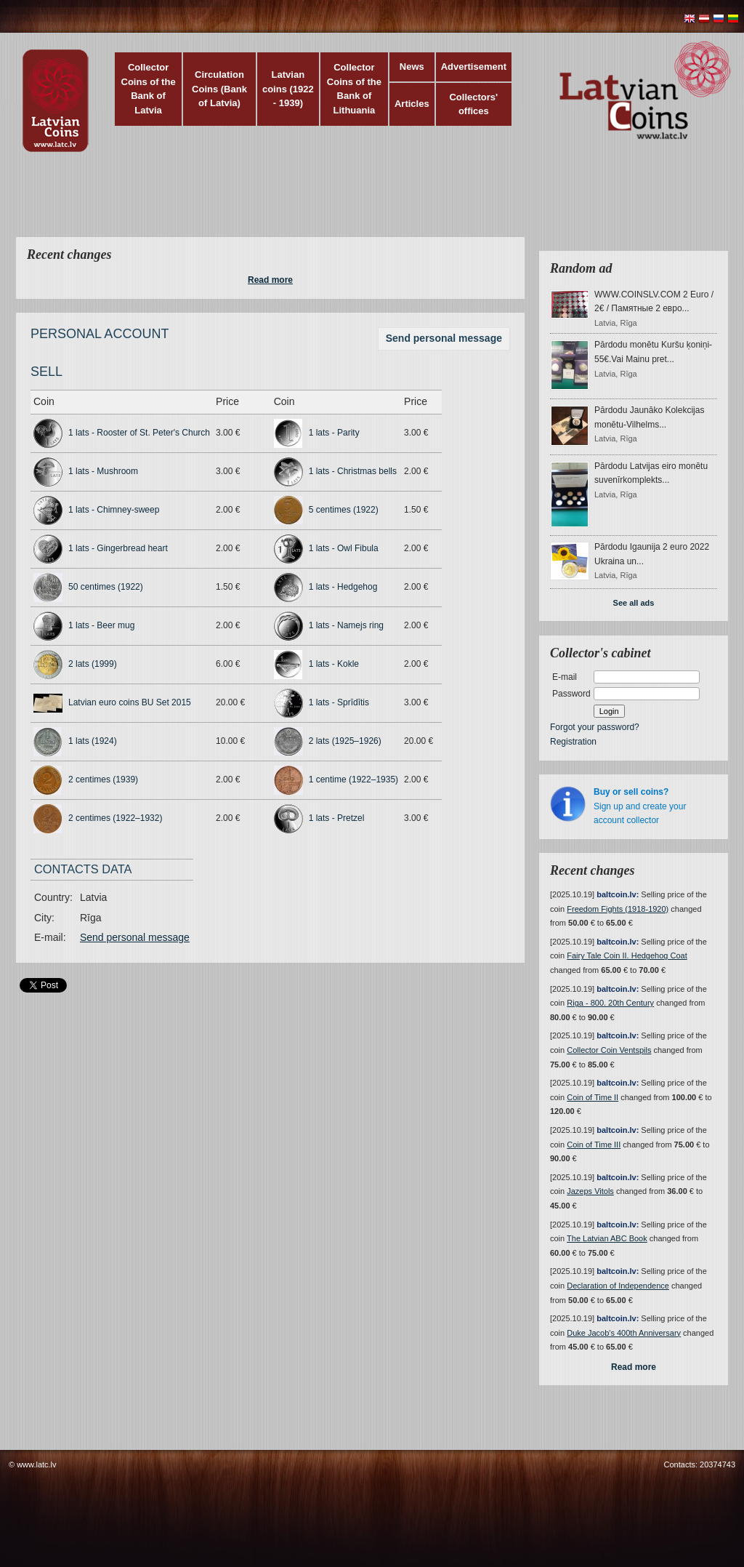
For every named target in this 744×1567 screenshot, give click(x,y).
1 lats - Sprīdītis (339, 702)
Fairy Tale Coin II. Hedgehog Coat (627, 955)
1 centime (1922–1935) (353, 779)
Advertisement (473, 66)
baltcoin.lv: (618, 894)
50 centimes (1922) (105, 587)
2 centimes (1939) (103, 779)
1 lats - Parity (334, 433)
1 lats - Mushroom (103, 471)
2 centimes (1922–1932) (115, 818)
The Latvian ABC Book (607, 1238)
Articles (412, 103)
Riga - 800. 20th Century (610, 1002)
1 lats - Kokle (334, 664)
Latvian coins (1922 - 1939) (288, 88)
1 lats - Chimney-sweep (113, 510)
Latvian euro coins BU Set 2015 (129, 702)
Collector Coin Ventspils (609, 1050)
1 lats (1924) (92, 741)
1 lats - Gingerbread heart (118, 548)
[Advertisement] (368, 203)
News (412, 66)
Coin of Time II (592, 1097)
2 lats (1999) (92, 664)
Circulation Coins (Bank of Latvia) (219, 88)
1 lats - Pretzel (337, 818)
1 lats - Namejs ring (346, 625)
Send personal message (444, 338)
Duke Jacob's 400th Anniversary (624, 1332)
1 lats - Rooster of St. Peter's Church (139, 433)
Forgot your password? (594, 727)
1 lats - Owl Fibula (344, 548)
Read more (270, 280)
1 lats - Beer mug (101, 625)
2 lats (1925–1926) (345, 741)
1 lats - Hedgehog (343, 587)
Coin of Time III (593, 1144)
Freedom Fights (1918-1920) (617, 909)
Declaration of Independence (618, 1285)
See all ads (634, 602)
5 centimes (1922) (344, 510)
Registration (573, 742)
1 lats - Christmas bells (353, 471)
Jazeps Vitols (590, 1191)
